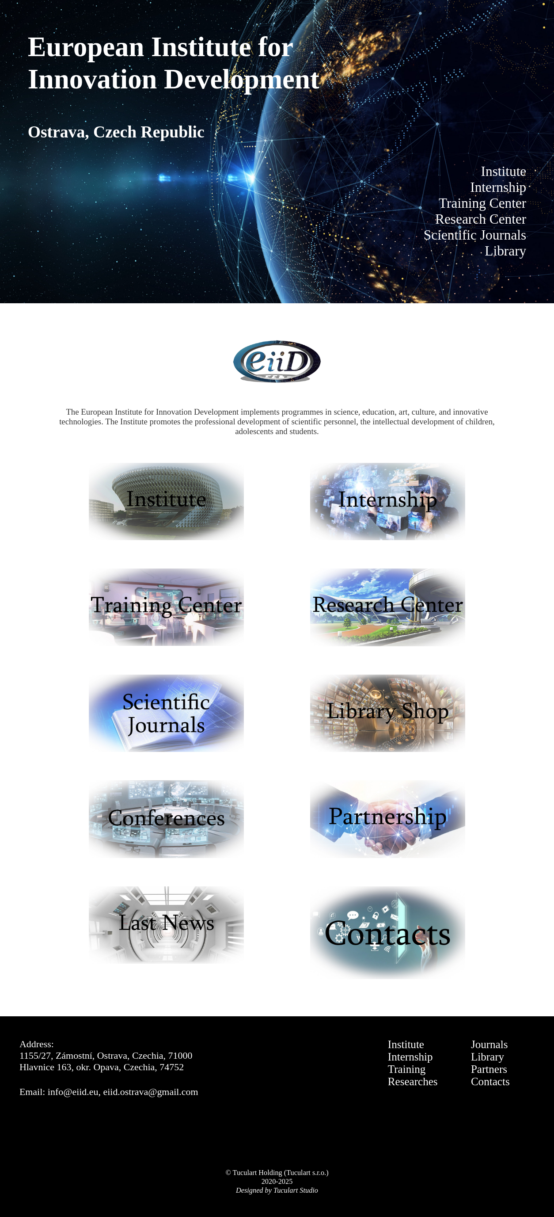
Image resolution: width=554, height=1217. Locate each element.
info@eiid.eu (73, 1091)
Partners (489, 1069)
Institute (406, 1044)
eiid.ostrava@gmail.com (150, 1091)
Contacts (490, 1081)
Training (406, 1069)
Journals (489, 1044)
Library (487, 1057)
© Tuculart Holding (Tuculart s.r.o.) (276, 1172)
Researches (413, 1081)
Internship (410, 1057)
